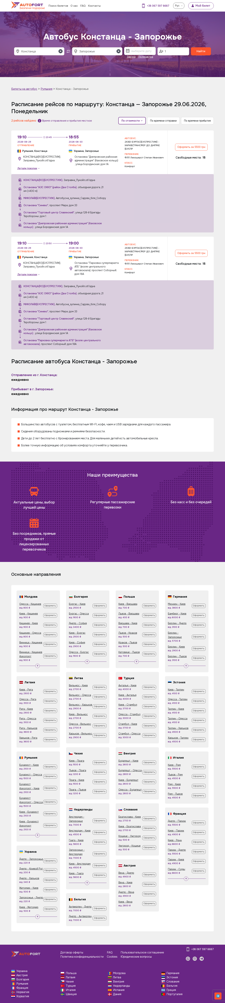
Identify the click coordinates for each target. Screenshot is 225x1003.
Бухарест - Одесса (30, 774)
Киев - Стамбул (127, 704)
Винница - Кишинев (30, 642)
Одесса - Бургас (79, 652)
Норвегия (22, 992)
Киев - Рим (174, 765)
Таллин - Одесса (177, 718)
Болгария (22, 979)
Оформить (50, 605)
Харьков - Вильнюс (80, 733)
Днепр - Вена (126, 892)
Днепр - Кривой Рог (31, 868)
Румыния (46, 89)
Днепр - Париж (177, 821)
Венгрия (118, 981)
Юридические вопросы (136, 957)
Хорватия (22, 996)
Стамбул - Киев (127, 724)
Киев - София (77, 642)
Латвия (70, 977)
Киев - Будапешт (128, 780)
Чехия (70, 981)
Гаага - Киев (76, 840)
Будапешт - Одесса (130, 770)
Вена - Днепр (126, 872)
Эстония (172, 977)
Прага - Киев (76, 780)
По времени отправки (163, 120)
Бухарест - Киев (29, 765)
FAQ (83, 6)
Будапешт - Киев (128, 760)
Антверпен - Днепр (80, 906)
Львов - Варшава (128, 613)
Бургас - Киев (77, 604)
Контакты (94, 6)
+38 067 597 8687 (158, 5)
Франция (22, 988)
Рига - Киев (26, 708)
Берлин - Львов (177, 656)
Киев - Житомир (28, 907)
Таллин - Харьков (178, 728)
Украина (21, 971)
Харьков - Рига (28, 737)
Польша (71, 973)
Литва (117, 977)
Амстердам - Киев (80, 830)
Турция (71, 986)
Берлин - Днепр (177, 623)
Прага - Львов (77, 789)
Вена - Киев (125, 882)
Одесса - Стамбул (129, 714)
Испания (118, 990)
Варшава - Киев (127, 623)
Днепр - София (78, 623)
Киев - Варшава (127, 604)
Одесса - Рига (27, 699)
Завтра (131, 56)
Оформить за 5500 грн (191, 147)
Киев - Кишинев (28, 613)
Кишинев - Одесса (30, 632)
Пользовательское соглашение (142, 952)
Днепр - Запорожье (31, 859)
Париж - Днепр (177, 849)
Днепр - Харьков (29, 878)
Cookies (112, 957)
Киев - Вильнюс (78, 714)
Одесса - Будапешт (130, 789)
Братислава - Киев (129, 816)
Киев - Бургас (77, 632)
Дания (117, 994)
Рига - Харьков (28, 728)
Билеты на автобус (24, 89)
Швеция (71, 994)
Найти (201, 51)
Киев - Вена (125, 901)
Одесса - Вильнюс (80, 724)
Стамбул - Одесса (129, 733)
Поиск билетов (58, 6)
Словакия (172, 981)
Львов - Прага (77, 770)
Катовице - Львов (129, 652)
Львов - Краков (127, 632)
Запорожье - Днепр (31, 897)
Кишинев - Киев (28, 623)
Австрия (22, 975)
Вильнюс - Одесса (80, 695)
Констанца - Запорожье (72, 89)
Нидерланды (121, 986)
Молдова (119, 973)
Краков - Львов (127, 642)
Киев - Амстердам (80, 863)
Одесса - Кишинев (30, 604)
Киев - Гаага (76, 873)
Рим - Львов (175, 793)
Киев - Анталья (127, 695)
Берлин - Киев (176, 646)
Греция (171, 990)
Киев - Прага (76, 760)
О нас (74, 6)
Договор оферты (71, 952)
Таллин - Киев (176, 708)
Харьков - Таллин (178, 737)
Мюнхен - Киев (176, 604)
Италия (71, 990)
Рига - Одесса (27, 718)
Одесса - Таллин (177, 699)
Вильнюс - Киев (78, 685)
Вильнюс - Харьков (80, 704)
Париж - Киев (176, 859)
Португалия (174, 994)
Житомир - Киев (28, 887)
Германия (172, 973)
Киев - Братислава (129, 826)
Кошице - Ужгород (129, 836)
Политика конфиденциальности (82, 957)
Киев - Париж (176, 830)
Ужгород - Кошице (129, 845)
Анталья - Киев (127, 685)
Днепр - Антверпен (80, 916)
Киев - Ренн (175, 840)
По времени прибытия (197, 120)
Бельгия (171, 986)
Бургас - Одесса (79, 613)
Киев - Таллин (176, 689)
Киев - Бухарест (29, 811)
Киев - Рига (26, 689)
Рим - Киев (174, 784)
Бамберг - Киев (177, 613)
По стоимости (132, 120)
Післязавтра (145, 56)
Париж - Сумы (176, 869)
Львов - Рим (175, 774)
